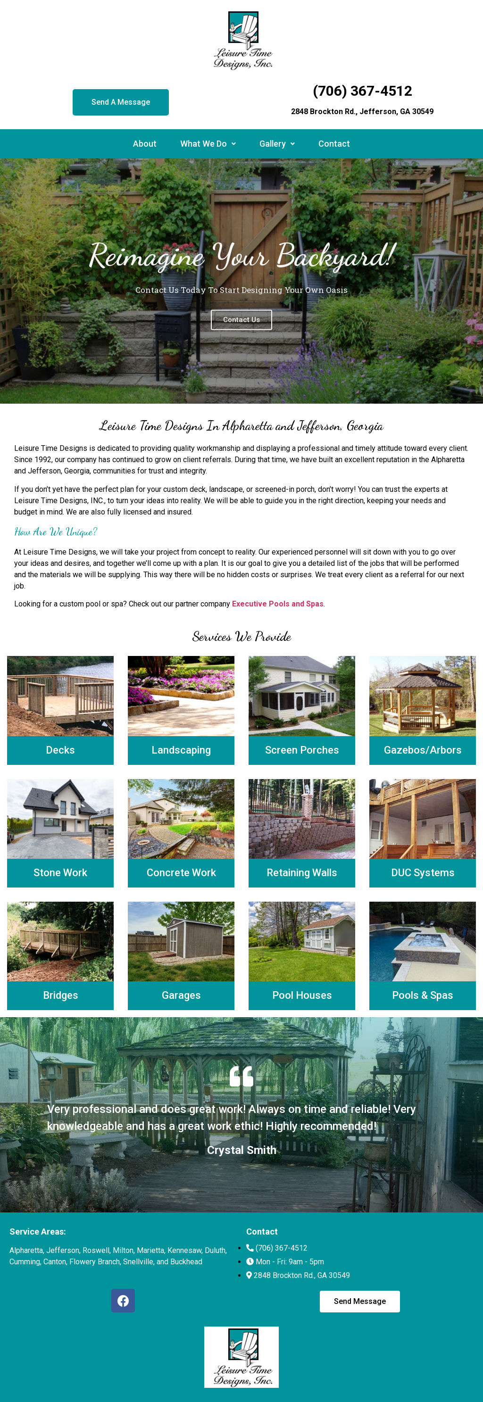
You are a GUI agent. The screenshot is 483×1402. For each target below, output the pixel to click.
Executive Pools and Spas (278, 603)
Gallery (277, 144)
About (145, 144)
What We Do (208, 144)
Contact (334, 144)
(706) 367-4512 (362, 91)
